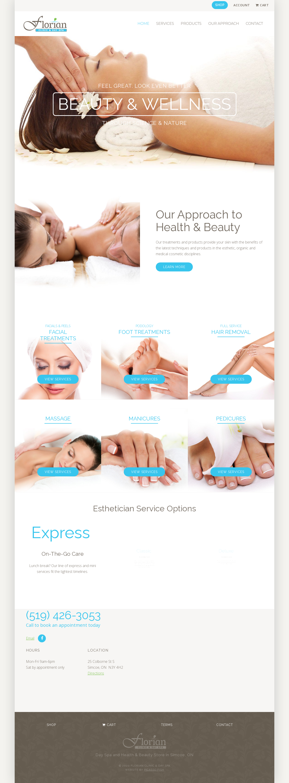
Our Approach (223, 23)
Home (143, 23)
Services (165, 23)
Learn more (174, 267)
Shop (219, 5)
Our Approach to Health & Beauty (199, 221)
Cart (264, 5)
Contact (254, 23)
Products (191, 23)
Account (241, 5)
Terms (166, 725)
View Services (58, 379)
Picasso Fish (154, 769)
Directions (96, 673)
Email (30, 638)
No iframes (211, 659)
